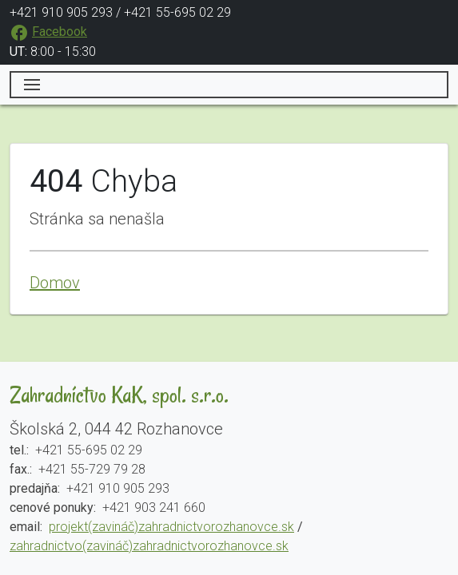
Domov (55, 282)
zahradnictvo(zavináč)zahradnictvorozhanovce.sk (149, 545)
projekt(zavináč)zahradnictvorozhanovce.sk (171, 526)
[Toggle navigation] (229, 84)
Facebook (59, 31)
